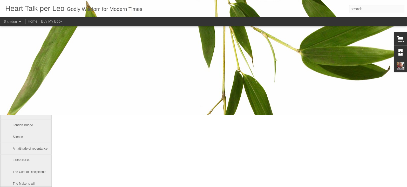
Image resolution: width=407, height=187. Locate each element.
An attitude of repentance (30, 148)
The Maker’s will (24, 183)
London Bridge (23, 125)
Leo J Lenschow (180, 80)
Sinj (15, 78)
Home (32, 21)
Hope (16, 102)
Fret (15, 90)
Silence (18, 137)
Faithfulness (21, 160)
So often (18, 113)
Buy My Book (51, 21)
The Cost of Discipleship (29, 172)
